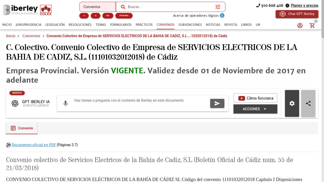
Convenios (31, 36)
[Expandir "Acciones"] (255, 108)
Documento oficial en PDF (34, 145)
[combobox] (170, 7)
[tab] (7, 24)
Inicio (10, 36)
